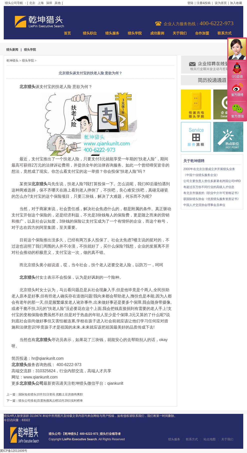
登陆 (190, 3)
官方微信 (237, 111)
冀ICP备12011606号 (13, 451)
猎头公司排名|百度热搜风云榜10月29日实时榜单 (50, 400)
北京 (32, 3)
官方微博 (237, 90)
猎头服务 (112, 33)
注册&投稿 (204, 3)
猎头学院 (135, 33)
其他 (58, 3)
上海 (41, 3)
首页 (67, 33)
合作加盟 (202, 33)
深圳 (49, 3)
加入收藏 (236, 3)
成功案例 (157, 33)
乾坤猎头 (12, 60)
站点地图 (210, 439)
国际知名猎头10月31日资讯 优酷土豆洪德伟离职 (50, 394)
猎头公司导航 (14, 3)
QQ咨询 (237, 70)
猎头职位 (90, 33)
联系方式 (225, 33)
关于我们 (180, 33)
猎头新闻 (12, 49)
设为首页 (221, 3)
